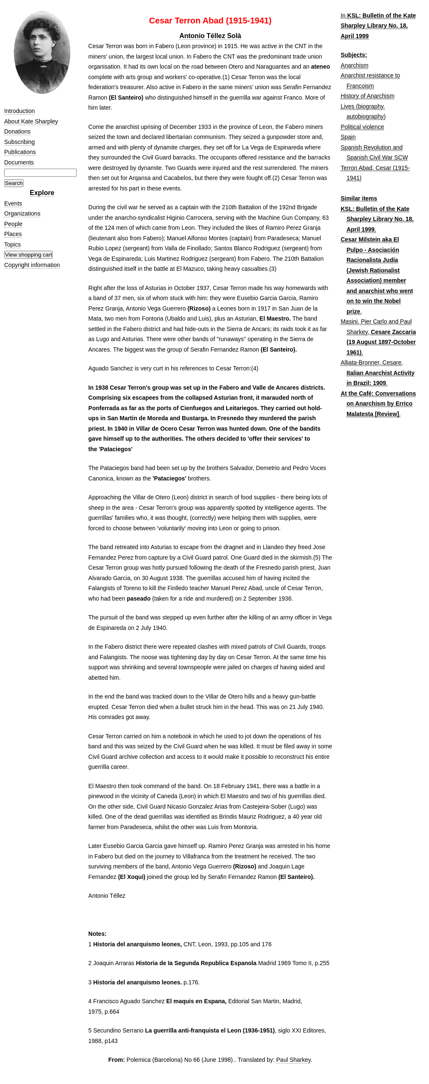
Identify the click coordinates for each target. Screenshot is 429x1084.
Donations (17, 131)
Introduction (19, 111)
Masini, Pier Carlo (364, 321)
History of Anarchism (367, 95)
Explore (42, 192)
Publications (20, 152)
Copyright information (32, 265)
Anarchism (354, 65)
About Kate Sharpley (31, 121)
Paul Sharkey (293, 1059)
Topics (12, 244)
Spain (348, 137)
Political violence (362, 126)
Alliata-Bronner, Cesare (371, 362)
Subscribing (19, 142)
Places (13, 234)
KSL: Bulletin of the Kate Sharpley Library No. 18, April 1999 (378, 25)
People (13, 224)
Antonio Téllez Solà (210, 35)
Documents (19, 162)
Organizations (22, 213)
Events (13, 203)
